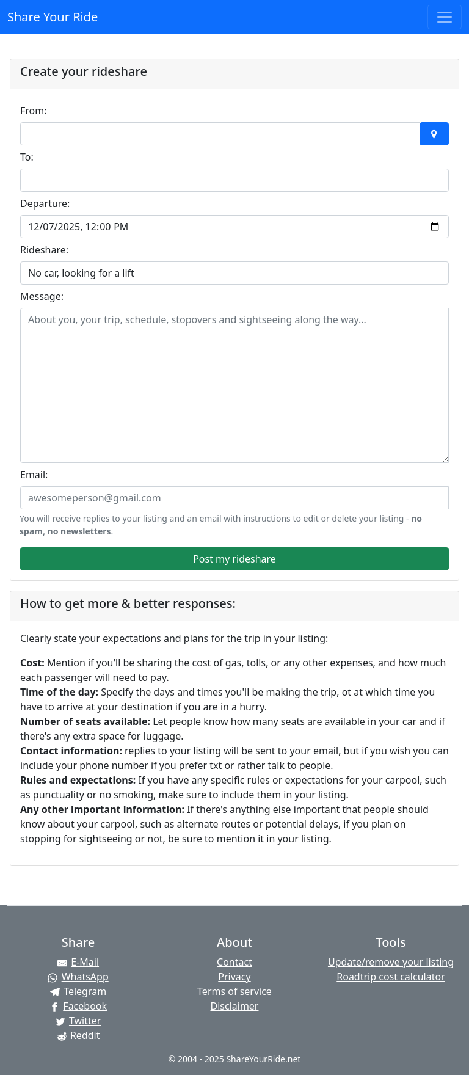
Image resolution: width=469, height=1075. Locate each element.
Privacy (234, 976)
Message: (42, 296)
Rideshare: (44, 250)
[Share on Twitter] (78, 1020)
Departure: (45, 203)
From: (33, 110)
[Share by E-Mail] (78, 962)
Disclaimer (235, 1006)
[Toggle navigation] (444, 17)
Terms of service (234, 991)
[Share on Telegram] (78, 991)
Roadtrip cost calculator (390, 976)
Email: (34, 474)
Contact (234, 962)
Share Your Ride (52, 17)
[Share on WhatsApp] (78, 976)
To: (27, 157)
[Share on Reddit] (78, 1035)
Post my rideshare (234, 559)
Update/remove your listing (391, 962)
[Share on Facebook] (78, 1006)
